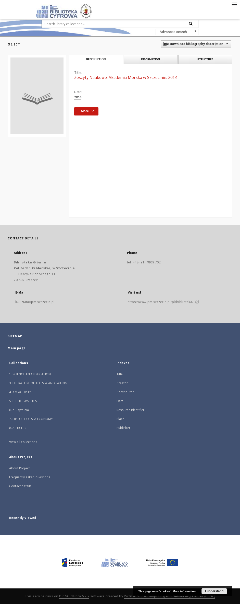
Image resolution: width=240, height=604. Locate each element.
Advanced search (173, 32)
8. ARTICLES (17, 428)
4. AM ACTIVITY (20, 392)
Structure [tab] (205, 59)
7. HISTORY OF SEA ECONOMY (31, 419)
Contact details (20, 486)
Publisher (123, 428)
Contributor (125, 392)
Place (120, 419)
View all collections (23, 442)
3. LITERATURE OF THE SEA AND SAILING (38, 383)
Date (120, 401)
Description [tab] (96, 59)
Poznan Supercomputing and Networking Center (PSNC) (169, 596)
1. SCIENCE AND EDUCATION (30, 374)
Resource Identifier (131, 410)
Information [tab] (150, 59)
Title (120, 374)
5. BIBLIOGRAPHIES (23, 401)
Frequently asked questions (29, 477)
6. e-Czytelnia (19, 410)
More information (184, 591)
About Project (19, 468)
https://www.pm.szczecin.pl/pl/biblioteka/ (161, 302)
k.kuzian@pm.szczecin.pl (35, 302)
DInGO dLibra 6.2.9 (74, 596)
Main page (17, 348)
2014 (77, 97)
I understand (214, 591)
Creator (122, 383)
